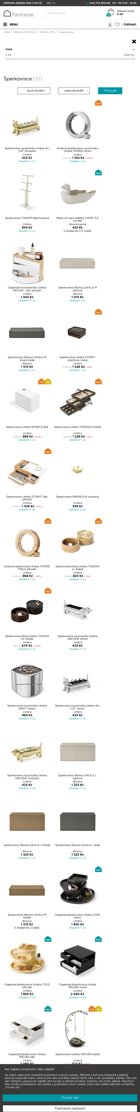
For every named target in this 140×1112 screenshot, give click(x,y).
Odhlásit (129, 24)
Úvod (7, 32)
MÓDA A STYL (48, 32)
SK (53, 3)
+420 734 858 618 (99, 3)
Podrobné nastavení (70, 1108)
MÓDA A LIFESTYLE (25, 32)
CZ (48, 3)
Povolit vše (70, 1097)
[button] (70, 51)
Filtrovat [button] (112, 92)
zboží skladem (31, 93)
